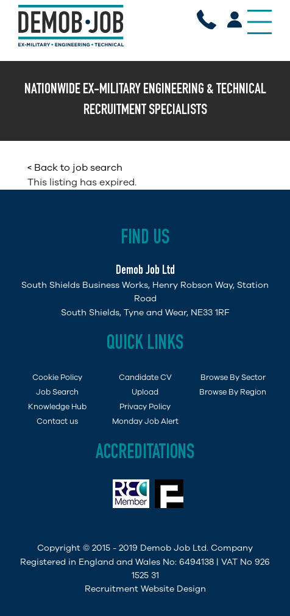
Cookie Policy (57, 377)
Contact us (57, 421)
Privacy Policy (145, 406)
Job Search (57, 392)
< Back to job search (74, 167)
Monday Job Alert (145, 421)
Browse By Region (232, 392)
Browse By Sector (233, 377)
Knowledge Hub (57, 406)
